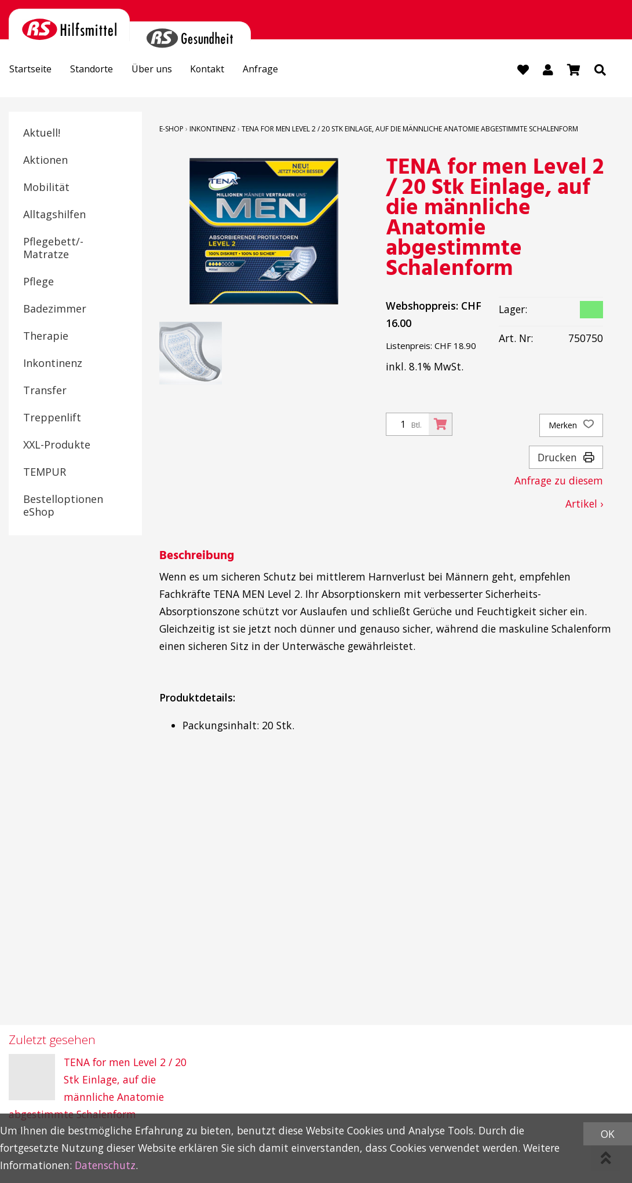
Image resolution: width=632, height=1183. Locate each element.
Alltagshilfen (54, 215)
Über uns (167, 71)
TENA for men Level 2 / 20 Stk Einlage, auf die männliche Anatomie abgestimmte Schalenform (410, 129)
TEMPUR (44, 472)
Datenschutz (105, 1165)
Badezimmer (54, 309)
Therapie (45, 336)
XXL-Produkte (56, 445)
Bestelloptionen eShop (63, 506)
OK (608, 1134)
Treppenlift (52, 418)
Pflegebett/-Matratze (53, 248)
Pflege (38, 282)
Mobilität (46, 187)
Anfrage (287, 71)
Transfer (45, 391)
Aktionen (45, 160)
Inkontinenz (52, 363)
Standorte (102, 71)
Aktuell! (41, 133)
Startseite (33, 71)
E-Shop (171, 129)
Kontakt (229, 71)
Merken (571, 426)
